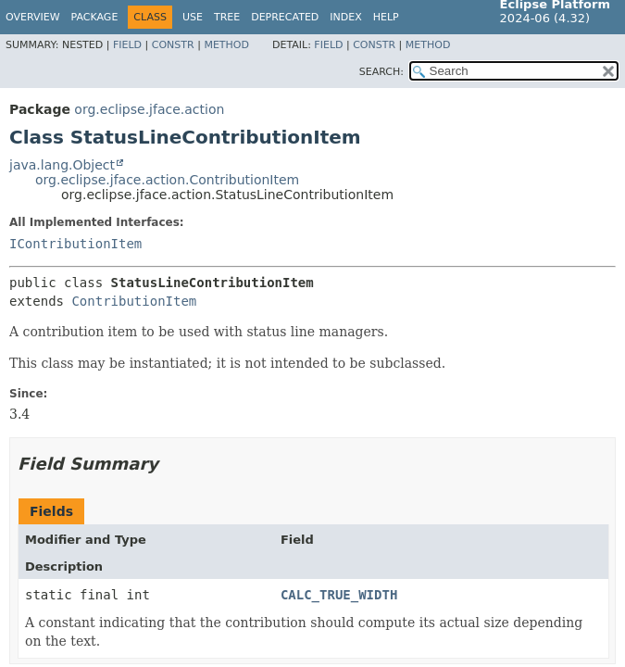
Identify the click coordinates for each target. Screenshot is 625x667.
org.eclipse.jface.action (149, 109)
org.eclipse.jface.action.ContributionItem (167, 179)
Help (386, 17)
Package (95, 17)
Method (226, 45)
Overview (33, 17)
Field (127, 45)
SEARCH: (381, 72)
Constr (173, 45)
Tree (227, 17)
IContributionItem (75, 243)
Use (192, 17)
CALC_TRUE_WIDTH (339, 594)
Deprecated (285, 17)
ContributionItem (133, 301)
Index (345, 17)
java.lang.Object (62, 164)
